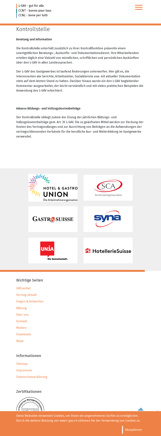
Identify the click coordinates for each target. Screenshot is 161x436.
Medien (21, 328)
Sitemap (22, 364)
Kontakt (21, 321)
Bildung (21, 308)
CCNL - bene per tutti (33, 15)
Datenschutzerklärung (31, 377)
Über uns (22, 314)
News (20, 341)
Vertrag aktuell (26, 295)
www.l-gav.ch (68, 420)
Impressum (24, 370)
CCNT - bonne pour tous (34, 10)
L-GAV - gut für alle (31, 5)
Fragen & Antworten (29, 301)
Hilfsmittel (23, 288)
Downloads (23, 334)
